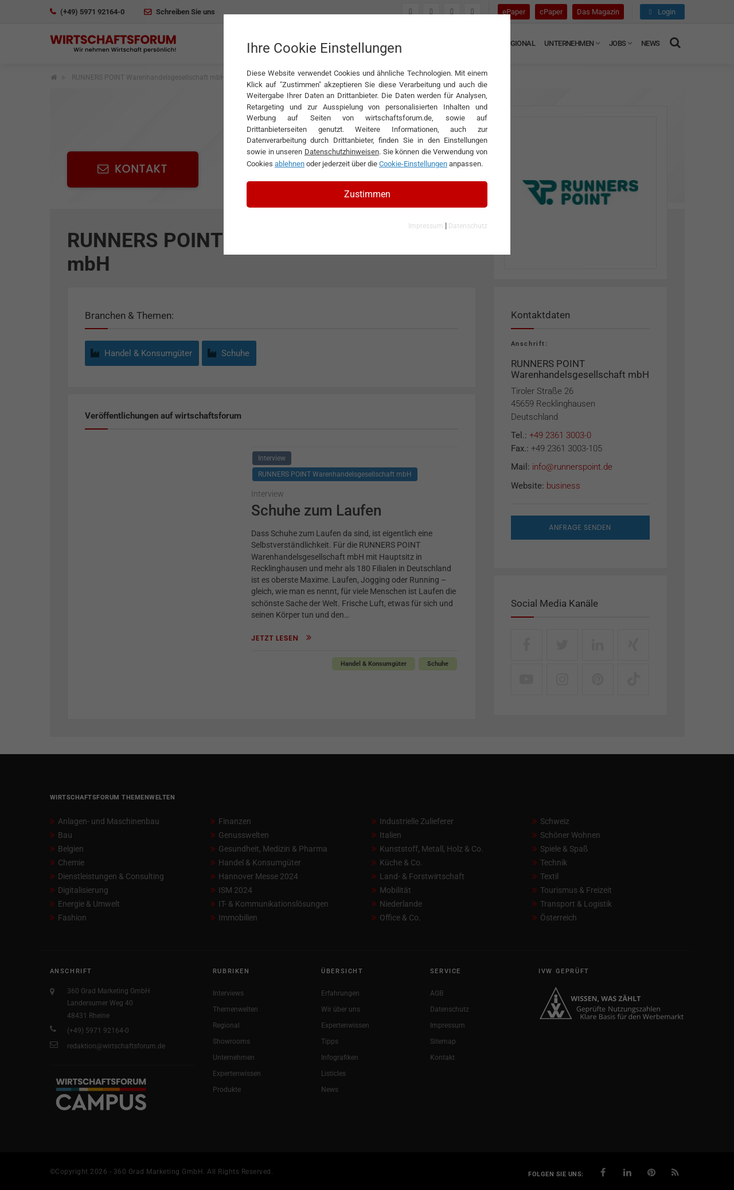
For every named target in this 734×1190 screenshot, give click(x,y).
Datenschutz (467, 226)
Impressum (425, 226)
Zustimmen (367, 194)
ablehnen (289, 163)
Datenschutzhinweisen (341, 151)
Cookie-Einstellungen (413, 163)
